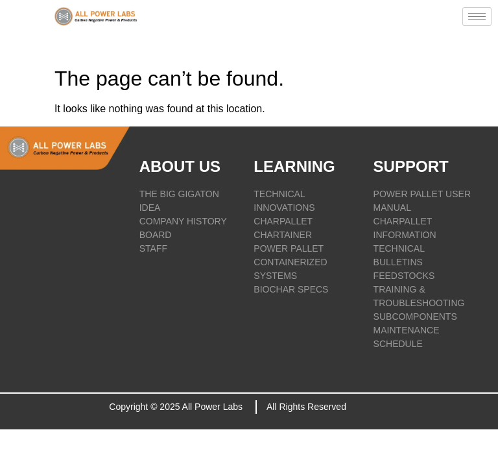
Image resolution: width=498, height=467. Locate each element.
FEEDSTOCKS (404, 275)
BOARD (155, 235)
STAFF (153, 248)
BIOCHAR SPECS (291, 289)
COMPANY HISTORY (183, 221)
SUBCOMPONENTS (415, 316)
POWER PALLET (289, 248)
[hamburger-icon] (477, 16)
